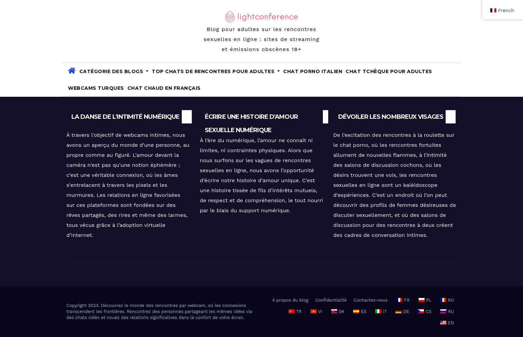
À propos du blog (290, 300)
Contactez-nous (371, 300)
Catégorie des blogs (114, 71)
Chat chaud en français (164, 88)
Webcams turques (96, 88)
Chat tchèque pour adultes (389, 71)
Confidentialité (331, 300)
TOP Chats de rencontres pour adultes (216, 71)
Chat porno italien (312, 71)
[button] (454, 79)
